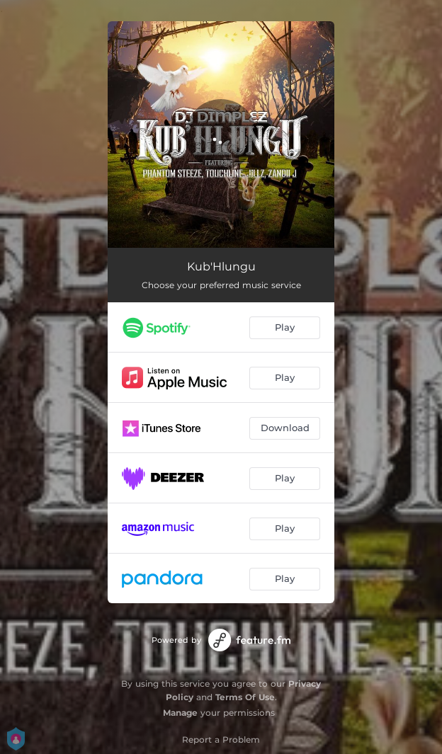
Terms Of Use (245, 697)
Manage (180, 712)
